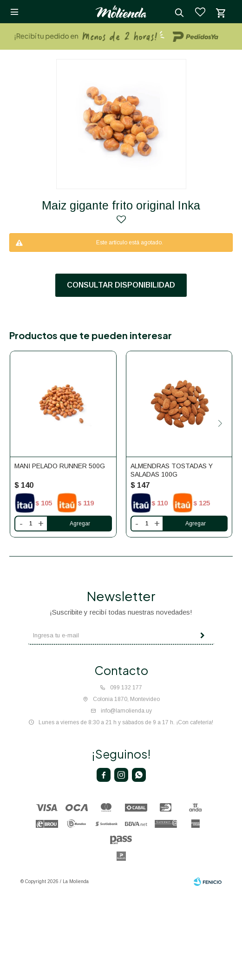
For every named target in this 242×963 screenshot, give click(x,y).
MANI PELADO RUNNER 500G (59, 466)
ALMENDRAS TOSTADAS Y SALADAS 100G (172, 470)
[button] (220, 423)
